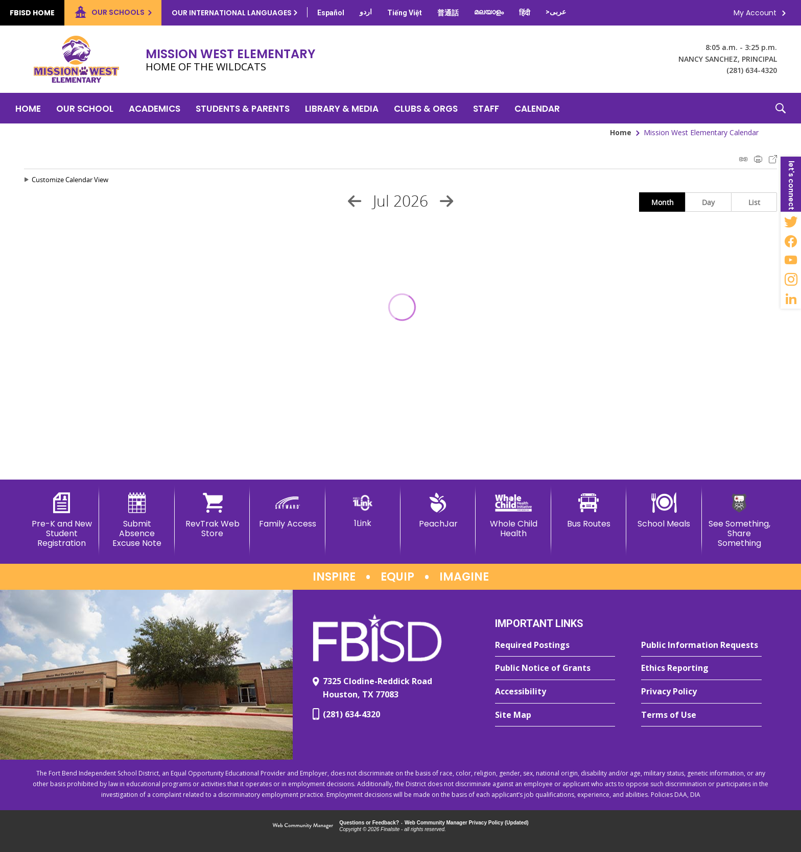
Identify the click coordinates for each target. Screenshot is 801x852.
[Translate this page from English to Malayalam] (489, 11)
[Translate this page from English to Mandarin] (448, 12)
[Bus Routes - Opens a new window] (588, 510)
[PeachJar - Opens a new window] (438, 510)
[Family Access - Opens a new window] (287, 510)
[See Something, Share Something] (739, 520)
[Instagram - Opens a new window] (791, 279)
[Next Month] (446, 201)
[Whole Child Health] (513, 515)
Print (758, 159)
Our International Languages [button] (232, 13)
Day (708, 202)
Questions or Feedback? (369, 822)
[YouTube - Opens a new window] (791, 260)
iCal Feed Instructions (743, 159)
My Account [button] (755, 13)
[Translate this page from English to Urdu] (366, 11)
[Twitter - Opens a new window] (791, 221)
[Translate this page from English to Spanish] (330, 12)
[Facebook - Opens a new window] (791, 241)
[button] (780, 108)
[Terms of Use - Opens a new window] (701, 715)
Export (773, 159)
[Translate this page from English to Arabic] (555, 11)
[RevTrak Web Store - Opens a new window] (212, 515)
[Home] (28, 108)
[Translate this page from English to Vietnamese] (404, 12)
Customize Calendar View (70, 179)
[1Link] (363, 510)
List (754, 202)
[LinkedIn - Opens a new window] (791, 299)
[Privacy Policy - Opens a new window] (701, 692)
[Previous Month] (354, 201)
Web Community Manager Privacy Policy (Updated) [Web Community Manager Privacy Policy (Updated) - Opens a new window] (467, 822)
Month (662, 202)
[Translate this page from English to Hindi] (524, 12)
